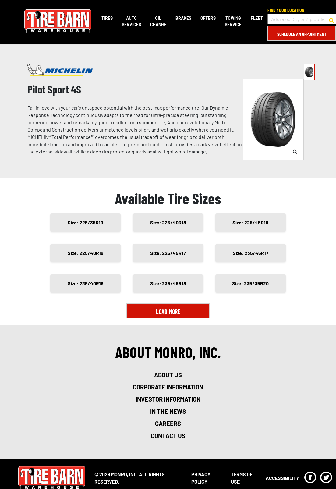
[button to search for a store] (331, 19)
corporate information (168, 387)
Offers (208, 18)
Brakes (183, 18)
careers (168, 423)
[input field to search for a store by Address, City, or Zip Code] (301, 19)
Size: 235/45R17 (250, 253)
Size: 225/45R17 (168, 253)
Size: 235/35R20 (250, 283)
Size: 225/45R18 (250, 222)
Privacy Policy (200, 477)
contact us (168, 435)
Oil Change (158, 21)
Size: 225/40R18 (168, 222)
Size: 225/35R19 (85, 222)
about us (168, 374)
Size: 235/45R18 (168, 283)
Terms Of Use (242, 477)
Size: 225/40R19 (86, 253)
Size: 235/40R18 (86, 283)
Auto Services (131, 21)
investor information (168, 399)
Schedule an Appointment (301, 34)
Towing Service (233, 21)
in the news (168, 411)
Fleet (257, 18)
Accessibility (282, 478)
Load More (168, 311)
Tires (107, 18)
